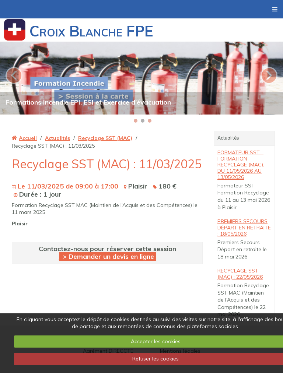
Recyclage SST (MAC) (105, 138)
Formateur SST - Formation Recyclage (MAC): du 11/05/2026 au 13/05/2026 (240, 164)
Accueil (28, 138)
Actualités (57, 138)
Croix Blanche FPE (91, 31)
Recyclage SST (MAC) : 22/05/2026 (240, 273)
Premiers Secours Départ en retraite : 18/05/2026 (244, 227)
